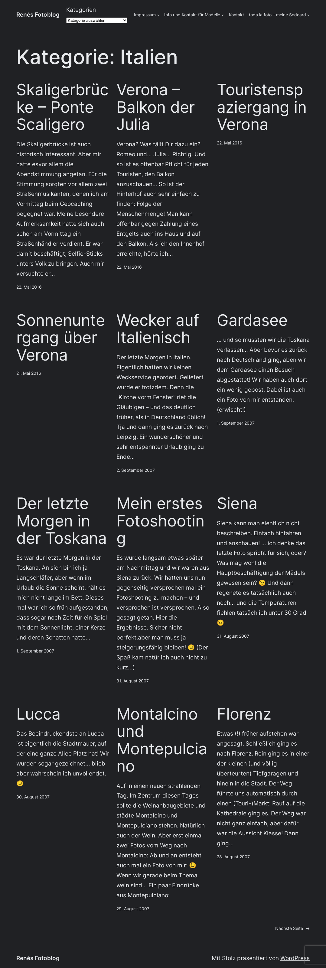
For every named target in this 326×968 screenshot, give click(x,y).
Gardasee (252, 320)
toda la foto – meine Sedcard (277, 14)
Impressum (145, 14)
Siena (237, 503)
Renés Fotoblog (38, 14)
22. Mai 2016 (29, 287)
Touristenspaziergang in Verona (262, 107)
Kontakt (236, 14)
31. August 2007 (132, 680)
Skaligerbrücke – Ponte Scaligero (62, 107)
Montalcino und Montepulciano (161, 740)
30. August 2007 (33, 796)
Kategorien (81, 9)
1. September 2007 (236, 423)
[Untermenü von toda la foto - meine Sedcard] (308, 15)
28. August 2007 (233, 856)
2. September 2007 (135, 470)
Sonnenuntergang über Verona (60, 338)
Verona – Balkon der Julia (155, 107)
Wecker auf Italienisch (157, 329)
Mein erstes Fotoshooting (160, 521)
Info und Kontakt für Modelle (192, 14)
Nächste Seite (292, 928)
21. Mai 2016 (28, 373)
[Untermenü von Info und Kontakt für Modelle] (222, 15)
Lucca (38, 714)
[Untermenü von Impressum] (158, 15)
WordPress (295, 958)
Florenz (244, 714)
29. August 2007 (132, 908)
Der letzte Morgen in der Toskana (61, 521)
